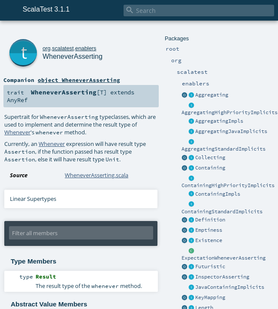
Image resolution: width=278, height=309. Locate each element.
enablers (85, 48)
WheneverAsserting (72, 56)
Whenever (17, 132)
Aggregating (211, 95)
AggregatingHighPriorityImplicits (229, 112)
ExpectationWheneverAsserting (223, 258)
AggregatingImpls (219, 121)
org (46, 48)
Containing (210, 168)
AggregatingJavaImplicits (231, 131)
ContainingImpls (217, 194)
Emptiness (208, 230)
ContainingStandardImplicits (222, 212)
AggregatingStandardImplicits (223, 149)
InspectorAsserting (222, 277)
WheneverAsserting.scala (96, 175)
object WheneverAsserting (79, 79)
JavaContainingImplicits (229, 287)
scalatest (63, 48)
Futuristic (210, 267)
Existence (208, 240)
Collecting (210, 157)
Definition (210, 220)
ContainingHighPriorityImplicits (228, 185)
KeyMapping (210, 297)
